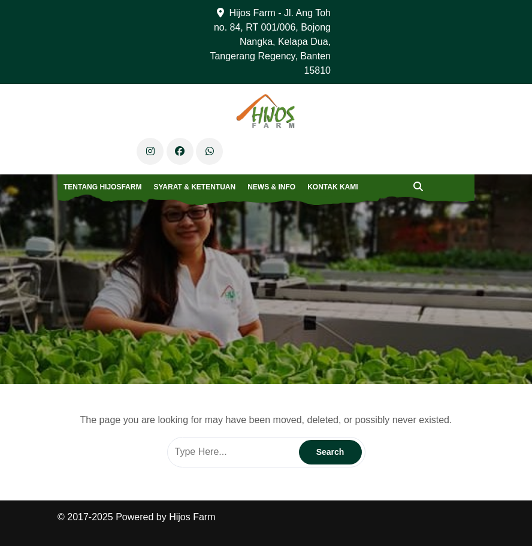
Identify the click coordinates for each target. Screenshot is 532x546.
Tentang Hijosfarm (102, 187)
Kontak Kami (332, 187)
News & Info (271, 187)
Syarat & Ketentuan (194, 187)
